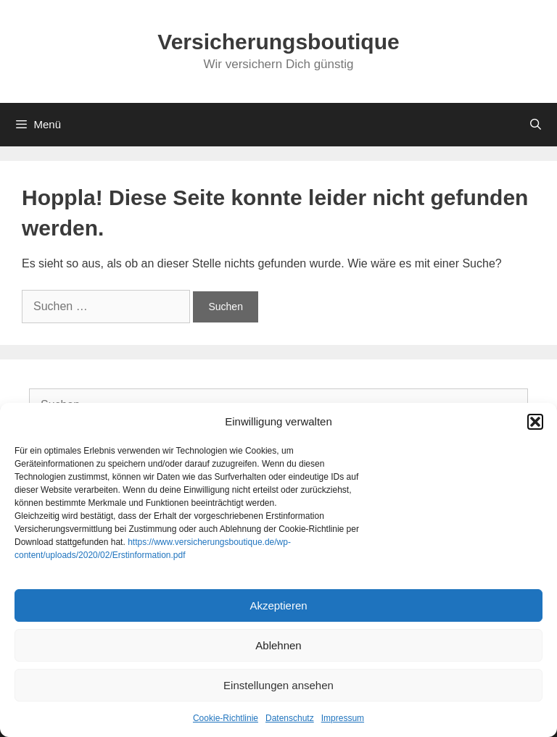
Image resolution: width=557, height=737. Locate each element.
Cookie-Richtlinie (225, 718)
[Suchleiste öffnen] (535, 124)
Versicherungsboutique (278, 42)
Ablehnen (278, 645)
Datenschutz (289, 718)
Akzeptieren (278, 605)
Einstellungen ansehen (278, 685)
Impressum (342, 718)
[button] (535, 422)
